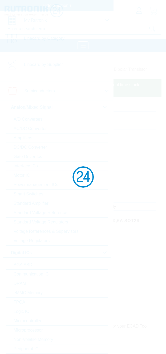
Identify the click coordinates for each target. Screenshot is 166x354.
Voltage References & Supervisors (46, 231)
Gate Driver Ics (28, 156)
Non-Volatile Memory (33, 339)
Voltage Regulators (32, 240)
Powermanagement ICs (36, 184)
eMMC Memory (28, 292)
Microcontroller (28, 320)
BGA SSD (23, 264)
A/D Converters (28, 119)
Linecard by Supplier (43, 64)
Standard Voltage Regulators (41, 222)
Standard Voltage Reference (40, 212)
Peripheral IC (26, 349)
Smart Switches (28, 194)
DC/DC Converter (30, 147)
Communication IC (31, 274)
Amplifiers (23, 138)
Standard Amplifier (31, 203)
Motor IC (22, 175)
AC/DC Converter (30, 128)
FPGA (19, 302)
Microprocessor (28, 330)
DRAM (20, 283)
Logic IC (21, 311)
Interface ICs (26, 166)
